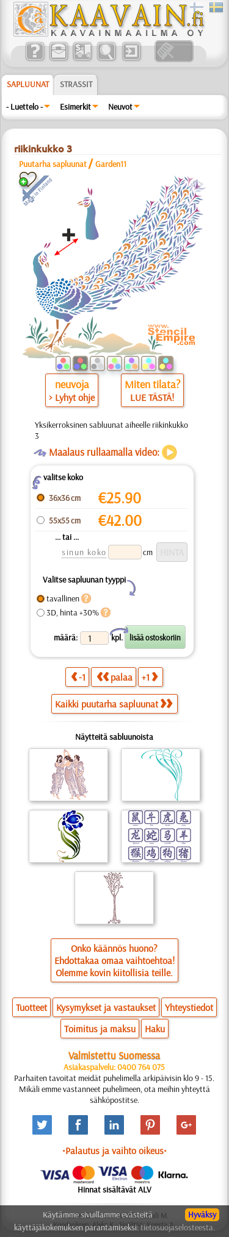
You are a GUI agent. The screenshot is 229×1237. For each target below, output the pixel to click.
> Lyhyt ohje (72, 397)
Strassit (76, 84)
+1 (150, 676)
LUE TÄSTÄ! (152, 397)
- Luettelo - (24, 106)
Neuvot (120, 106)
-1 (78, 676)
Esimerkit (75, 106)
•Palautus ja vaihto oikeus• (114, 1150)
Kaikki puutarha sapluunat (113, 704)
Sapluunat (28, 84)
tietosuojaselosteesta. (177, 1227)
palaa (114, 676)
